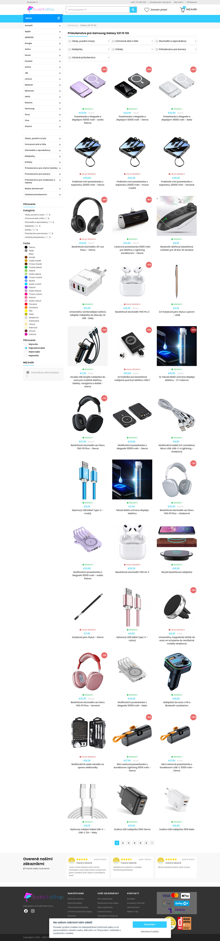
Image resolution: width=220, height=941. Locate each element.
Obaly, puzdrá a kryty (35, 138)
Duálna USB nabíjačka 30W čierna (132, 829)
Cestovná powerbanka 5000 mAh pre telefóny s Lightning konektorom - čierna (132, 250)
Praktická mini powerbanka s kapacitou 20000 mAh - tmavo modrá (132, 185)
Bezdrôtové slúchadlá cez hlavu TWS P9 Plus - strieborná (177, 512)
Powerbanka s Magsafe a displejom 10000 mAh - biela (176, 118)
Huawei (28, 61)
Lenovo (28, 79)
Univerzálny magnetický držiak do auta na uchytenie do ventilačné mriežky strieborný (177, 640)
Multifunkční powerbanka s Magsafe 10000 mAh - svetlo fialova (87, 575)
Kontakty (131, 898)
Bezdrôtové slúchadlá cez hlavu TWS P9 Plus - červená (88, 704)
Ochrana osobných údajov (80, 911)
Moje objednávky (105, 907)
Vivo (27, 120)
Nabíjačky (30, 156)
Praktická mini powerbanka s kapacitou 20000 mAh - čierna (87, 183)
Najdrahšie (34, 355)
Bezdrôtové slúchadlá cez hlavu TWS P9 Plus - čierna (88, 447)
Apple (28, 31)
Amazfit (29, 25)
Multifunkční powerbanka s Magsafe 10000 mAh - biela (132, 704)
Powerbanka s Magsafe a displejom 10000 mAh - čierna (132, 118)
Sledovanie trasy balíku (108, 903)
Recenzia (72, 916)
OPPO (27, 96)
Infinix (28, 67)
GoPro (28, 49)
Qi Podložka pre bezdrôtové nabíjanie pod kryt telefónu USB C (132, 378)
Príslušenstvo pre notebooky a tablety (40, 181)
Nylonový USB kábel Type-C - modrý (88, 512)
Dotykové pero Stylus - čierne (88, 637)
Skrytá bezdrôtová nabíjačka (176, 572)
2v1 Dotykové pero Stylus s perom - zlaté (177, 313)
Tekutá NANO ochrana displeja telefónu (132, 512)
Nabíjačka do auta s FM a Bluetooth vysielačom (176, 704)
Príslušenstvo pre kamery (37, 174)
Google (28, 43)
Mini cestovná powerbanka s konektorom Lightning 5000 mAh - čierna (132, 767)
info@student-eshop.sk (160, 2)
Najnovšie (33, 344)
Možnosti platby (75, 903)
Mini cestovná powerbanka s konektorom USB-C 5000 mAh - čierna (177, 767)
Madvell (29, 85)
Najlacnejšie (34, 351)
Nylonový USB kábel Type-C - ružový (132, 639)
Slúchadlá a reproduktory (38, 150)
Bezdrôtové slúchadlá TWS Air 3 (132, 572)
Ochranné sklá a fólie (35, 144)
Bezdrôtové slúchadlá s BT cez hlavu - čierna (88, 248)
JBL (26, 73)
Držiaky (28, 162)
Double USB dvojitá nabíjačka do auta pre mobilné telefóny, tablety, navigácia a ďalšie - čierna (87, 381)
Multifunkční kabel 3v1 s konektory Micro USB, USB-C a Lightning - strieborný (177, 448)
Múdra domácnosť (34, 188)
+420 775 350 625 (138, 2)
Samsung (29, 108)
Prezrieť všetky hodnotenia (36, 868)
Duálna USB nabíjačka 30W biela (176, 829)
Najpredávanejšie (37, 348)
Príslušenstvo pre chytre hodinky (41, 168)
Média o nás (132, 911)
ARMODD (29, 37)
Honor (28, 55)
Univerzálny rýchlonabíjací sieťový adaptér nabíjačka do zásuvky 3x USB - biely (87, 315)
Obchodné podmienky (78, 907)
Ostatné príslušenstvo (36, 194)
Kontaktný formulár (136, 903)
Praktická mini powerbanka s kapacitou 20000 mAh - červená (176, 183)
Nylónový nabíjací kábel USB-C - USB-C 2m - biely (87, 831)
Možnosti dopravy (76, 898)
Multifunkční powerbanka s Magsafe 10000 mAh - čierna (132, 447)
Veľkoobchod (133, 907)
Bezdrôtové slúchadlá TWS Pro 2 (132, 311)
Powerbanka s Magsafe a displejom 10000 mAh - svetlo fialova (88, 119)
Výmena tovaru (104, 911)
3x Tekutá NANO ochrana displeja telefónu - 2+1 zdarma (177, 378)
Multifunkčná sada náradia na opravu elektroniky (88, 766)
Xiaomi (28, 126)
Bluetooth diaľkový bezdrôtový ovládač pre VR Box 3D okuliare (176, 248)
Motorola (29, 90)
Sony (27, 114)
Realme (29, 102)
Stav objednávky (105, 898)
